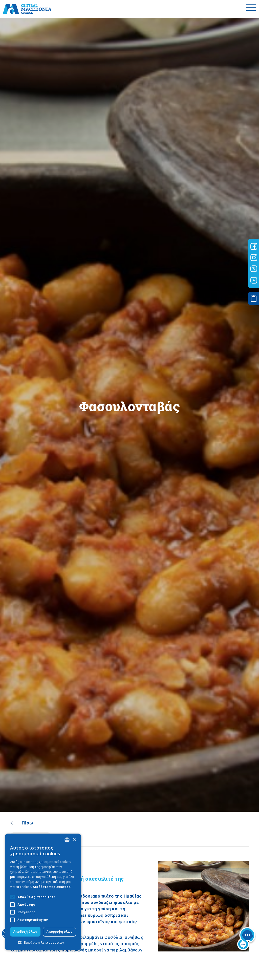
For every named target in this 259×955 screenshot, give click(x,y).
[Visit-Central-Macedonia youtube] (253, 280)
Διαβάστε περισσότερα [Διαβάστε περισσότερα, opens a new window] (52, 887)
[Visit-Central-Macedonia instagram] (253, 257)
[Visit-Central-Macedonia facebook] (253, 246)
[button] (43, 942)
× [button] (74, 840)
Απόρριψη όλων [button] (60, 931)
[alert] (43, 892)
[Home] (27, 9)
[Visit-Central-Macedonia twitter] (253, 269)
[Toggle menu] (251, 9)
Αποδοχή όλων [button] (25, 931)
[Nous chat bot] (246, 939)
